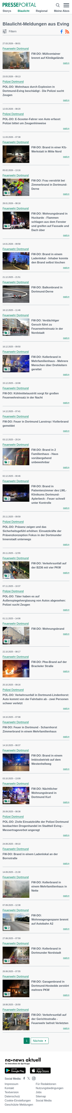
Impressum (11, 1084)
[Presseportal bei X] (27, 1078)
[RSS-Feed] (67, 32)
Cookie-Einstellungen (18, 1100)
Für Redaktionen (46, 1084)
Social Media (44, 1100)
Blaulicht (23, 10)
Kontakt (9, 1088)
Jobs (39, 1092)
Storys (7, 10)
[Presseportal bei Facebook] (23, 1078)
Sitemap (41, 1096)
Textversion (12, 1092)
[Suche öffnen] (58, 5)
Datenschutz (12, 1096)
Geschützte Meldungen (19, 1104)
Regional (42, 10)
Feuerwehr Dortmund (16, 48)
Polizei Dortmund (13, 81)
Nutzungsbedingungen (49, 1088)
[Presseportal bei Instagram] (32, 1078)
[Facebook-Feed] (61, 32)
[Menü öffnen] (66, 5)
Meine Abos (61, 10)
